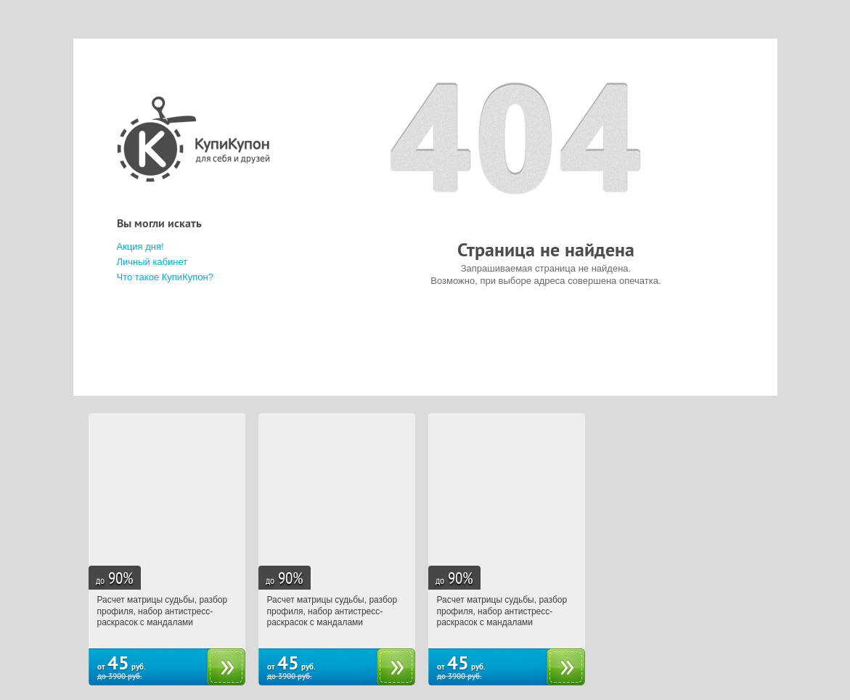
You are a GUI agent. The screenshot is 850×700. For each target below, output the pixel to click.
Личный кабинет (152, 261)
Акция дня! (140, 246)
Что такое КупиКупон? (165, 277)
